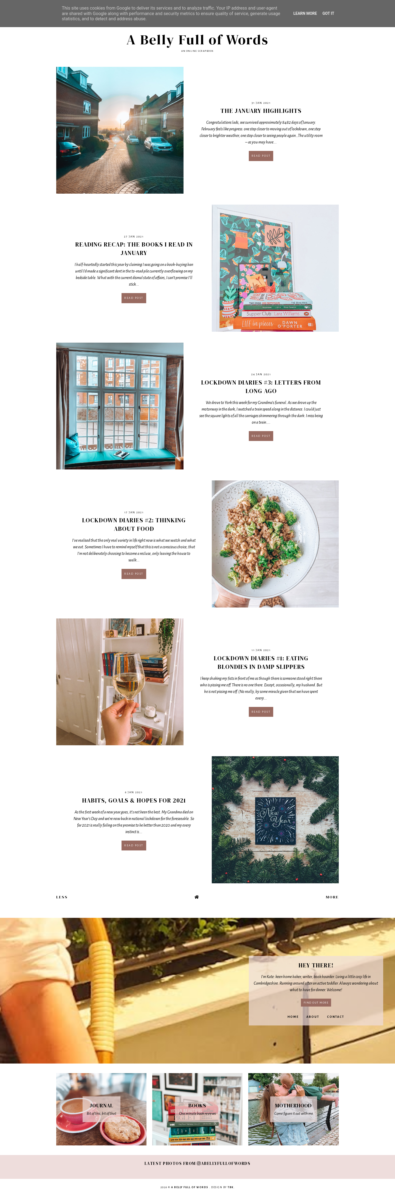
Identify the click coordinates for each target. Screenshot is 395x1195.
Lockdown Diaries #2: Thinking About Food (134, 524)
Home (293, 1016)
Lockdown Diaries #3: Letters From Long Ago (261, 386)
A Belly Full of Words (197, 39)
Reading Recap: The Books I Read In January (134, 248)
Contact (335, 1016)
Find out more (316, 1002)
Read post (261, 155)
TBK (231, 1187)
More (332, 897)
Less (62, 897)
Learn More (305, 13)
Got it (328, 13)
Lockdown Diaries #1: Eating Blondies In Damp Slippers (261, 662)
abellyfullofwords (223, 1163)
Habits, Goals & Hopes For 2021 (134, 800)
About (312, 1016)
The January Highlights (261, 111)
